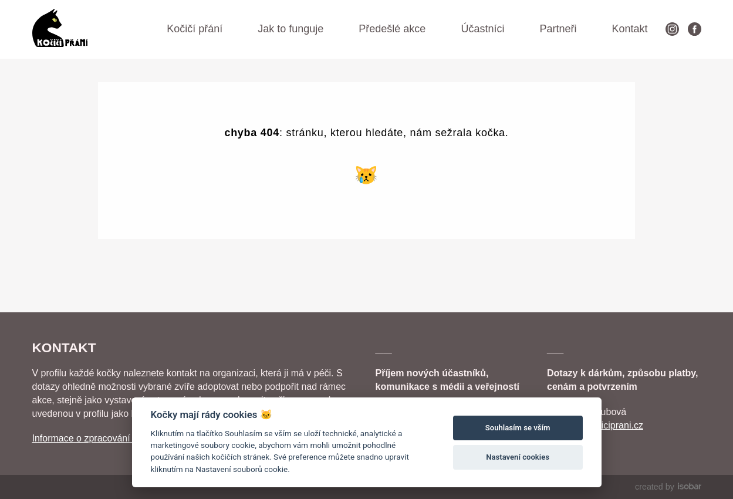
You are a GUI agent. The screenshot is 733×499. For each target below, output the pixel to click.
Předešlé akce (392, 29)
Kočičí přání (194, 29)
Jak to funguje (290, 29)
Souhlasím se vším (517, 427)
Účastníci (482, 29)
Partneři (557, 29)
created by (668, 486)
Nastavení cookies (517, 457)
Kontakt (629, 29)
